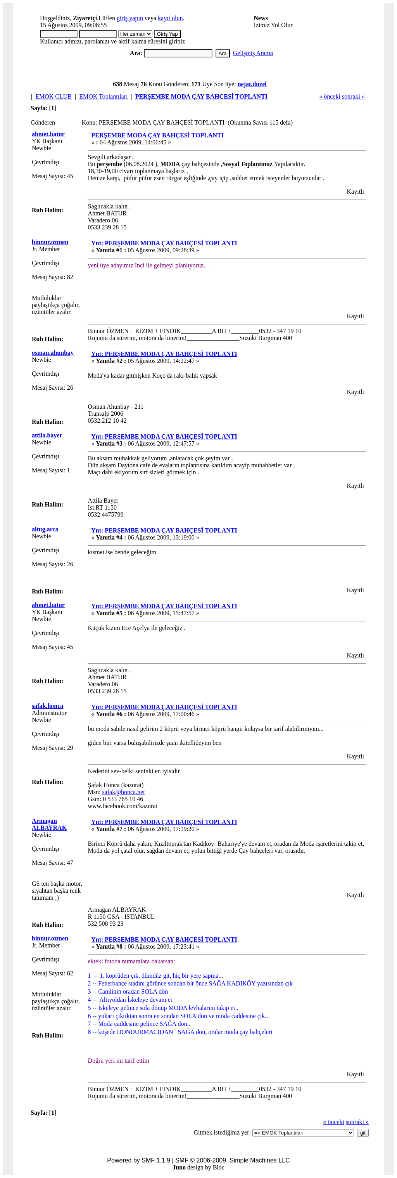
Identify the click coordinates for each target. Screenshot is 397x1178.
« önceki (329, 96)
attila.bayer (47, 435)
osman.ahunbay (53, 352)
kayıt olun (170, 18)
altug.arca (45, 529)
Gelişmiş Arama (253, 53)
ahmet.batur (48, 134)
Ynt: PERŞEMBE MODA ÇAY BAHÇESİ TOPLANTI (164, 243)
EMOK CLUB (53, 96)
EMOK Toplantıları (103, 96)
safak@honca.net (123, 792)
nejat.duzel (252, 84)
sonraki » (353, 96)
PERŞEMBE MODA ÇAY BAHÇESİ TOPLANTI (201, 96)
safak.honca (47, 706)
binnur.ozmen (50, 242)
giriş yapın (130, 18)
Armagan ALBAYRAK (49, 824)
